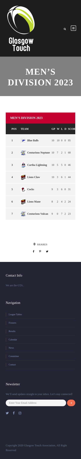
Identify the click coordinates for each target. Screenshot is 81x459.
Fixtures (12, 323)
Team (25, 129)
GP (53, 129)
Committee (14, 356)
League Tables (15, 314)
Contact (12, 364)
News (11, 348)
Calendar (13, 339)
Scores (73, 129)
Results (12, 331)
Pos (14, 129)
